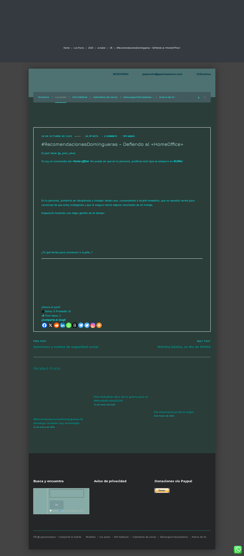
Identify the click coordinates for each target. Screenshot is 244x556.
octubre (101, 48)
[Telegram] (81, 325)
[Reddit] (56, 325)
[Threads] (74, 325)
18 (111, 48)
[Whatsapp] (68, 325)
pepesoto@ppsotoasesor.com (162, 74)
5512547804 (121, 74)
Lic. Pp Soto (92, 136)
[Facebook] (44, 325)
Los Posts (79, 48)
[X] (50, 325)
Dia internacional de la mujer (174, 412)
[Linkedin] (62, 325)
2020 (90, 48)
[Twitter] (87, 325)
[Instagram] (93, 325)
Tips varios (129, 136)
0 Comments (110, 136)
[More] (99, 325)
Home (67, 48)
